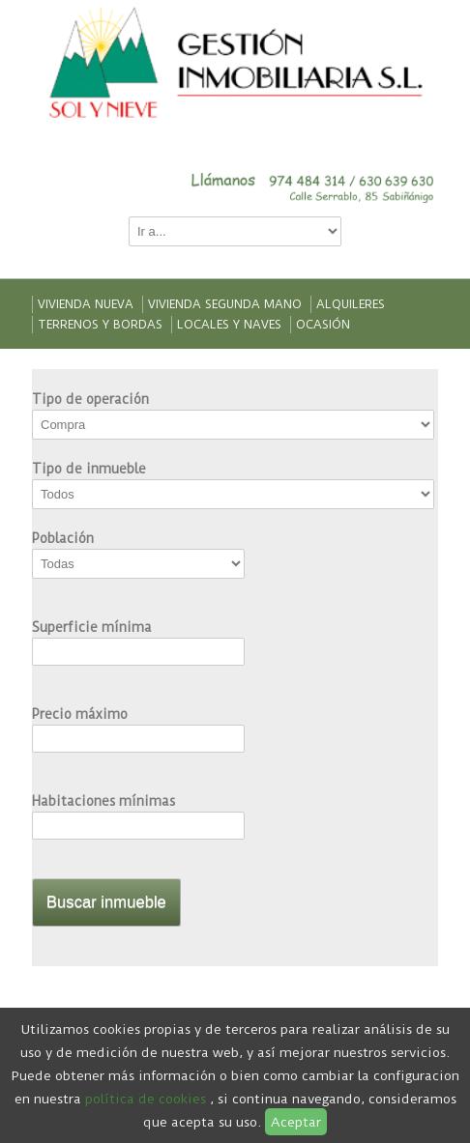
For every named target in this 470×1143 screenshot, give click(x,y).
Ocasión (323, 324)
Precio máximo (80, 714)
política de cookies (145, 1098)
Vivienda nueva (85, 304)
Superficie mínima (92, 627)
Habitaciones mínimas (103, 801)
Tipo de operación (90, 399)
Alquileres (350, 304)
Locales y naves (229, 324)
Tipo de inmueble (89, 468)
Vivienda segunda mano (225, 304)
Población (63, 538)
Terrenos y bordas (100, 324)
